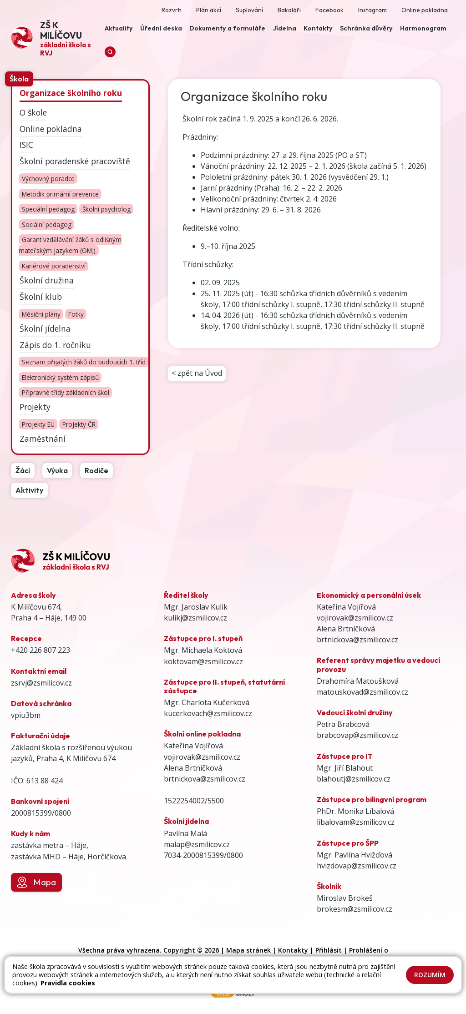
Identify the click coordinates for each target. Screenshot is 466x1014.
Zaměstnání (43, 438)
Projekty (35, 406)
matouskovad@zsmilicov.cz (362, 692)
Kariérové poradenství (54, 266)
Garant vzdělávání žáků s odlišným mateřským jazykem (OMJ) (70, 245)
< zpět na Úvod (197, 374)
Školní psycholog (106, 209)
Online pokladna (51, 128)
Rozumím (430, 974)
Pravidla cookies (68, 983)
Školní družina (47, 280)
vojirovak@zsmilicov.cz (202, 757)
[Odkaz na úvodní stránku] (56, 38)
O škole (33, 111)
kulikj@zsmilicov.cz (195, 618)
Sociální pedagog (46, 224)
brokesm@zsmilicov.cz (354, 909)
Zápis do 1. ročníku (55, 344)
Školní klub (41, 296)
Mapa (36, 882)
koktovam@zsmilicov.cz (203, 661)
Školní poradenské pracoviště (75, 161)
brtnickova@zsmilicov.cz (204, 779)
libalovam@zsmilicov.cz (356, 822)
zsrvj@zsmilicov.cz (41, 683)
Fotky (76, 314)
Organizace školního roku (71, 92)
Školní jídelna (45, 328)
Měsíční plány (41, 314)
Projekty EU (38, 424)
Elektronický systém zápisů (60, 377)
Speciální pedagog (48, 209)
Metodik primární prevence (60, 194)
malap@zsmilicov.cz (197, 844)
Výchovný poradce (48, 178)
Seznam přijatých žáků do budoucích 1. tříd (84, 362)
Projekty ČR (79, 424)
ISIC (26, 144)
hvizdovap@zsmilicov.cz (356, 866)
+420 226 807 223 (40, 650)
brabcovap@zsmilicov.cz (357, 735)
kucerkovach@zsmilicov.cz (208, 713)
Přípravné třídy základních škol (65, 392)
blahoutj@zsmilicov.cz (353, 779)
